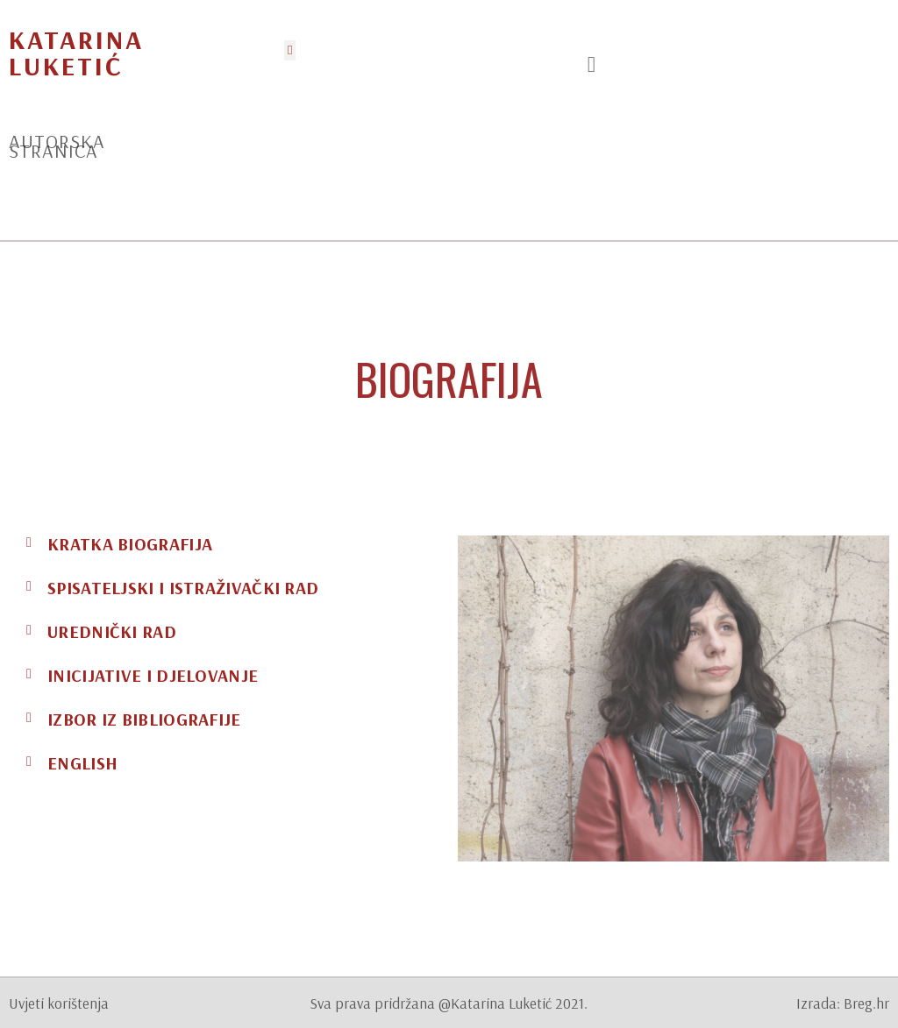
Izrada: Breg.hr (842, 1003)
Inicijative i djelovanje (152, 675)
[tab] (224, 544)
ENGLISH (82, 763)
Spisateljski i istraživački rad (182, 588)
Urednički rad (111, 631)
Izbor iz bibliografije (144, 719)
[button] (290, 50)
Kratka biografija (129, 544)
